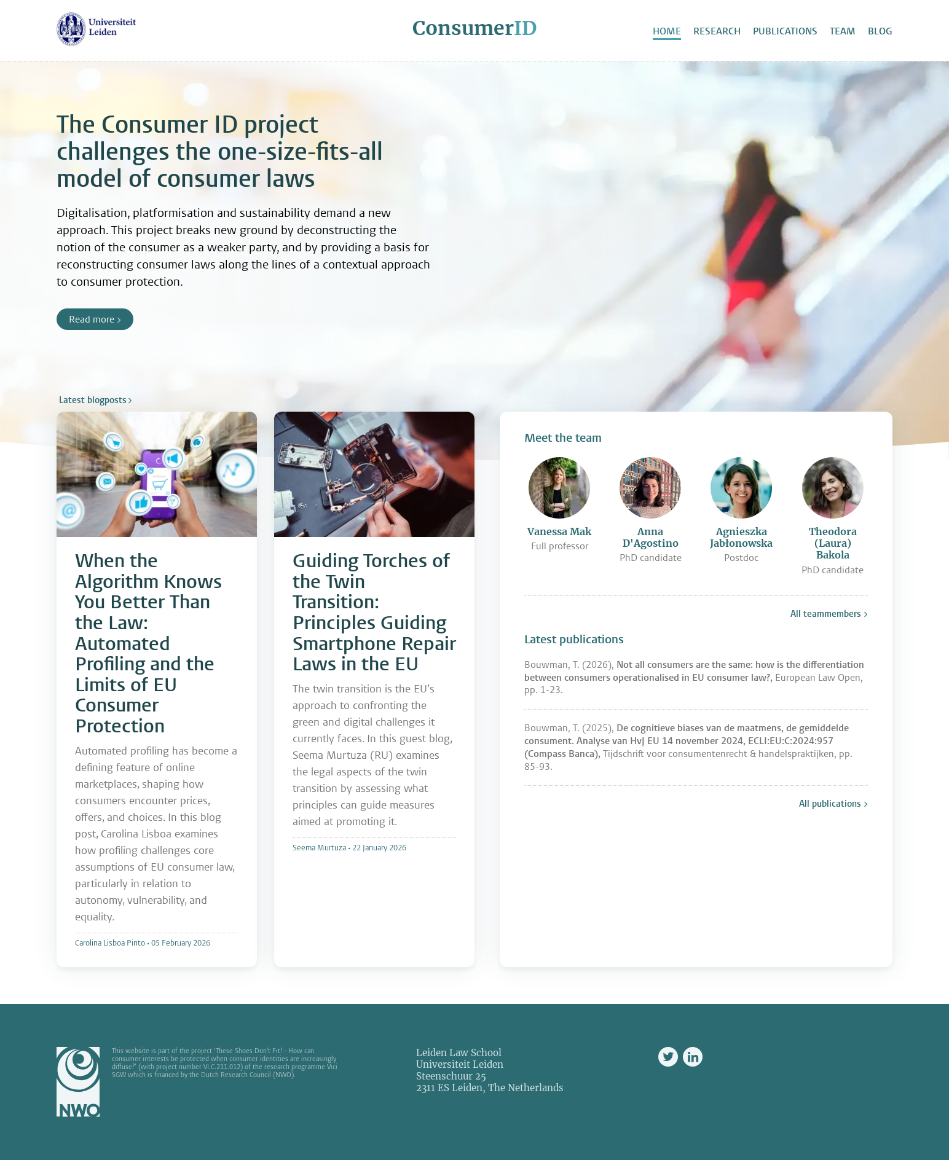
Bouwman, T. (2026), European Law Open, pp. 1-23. (694, 677)
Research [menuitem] (717, 31)
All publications (830, 803)
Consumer (474, 28)
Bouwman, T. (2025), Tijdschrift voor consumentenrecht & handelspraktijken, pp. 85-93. (688, 747)
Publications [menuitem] (785, 31)
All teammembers (825, 613)
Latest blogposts (93, 400)
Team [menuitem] (843, 31)
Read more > (95, 319)
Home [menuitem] (667, 31)
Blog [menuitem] (880, 31)
